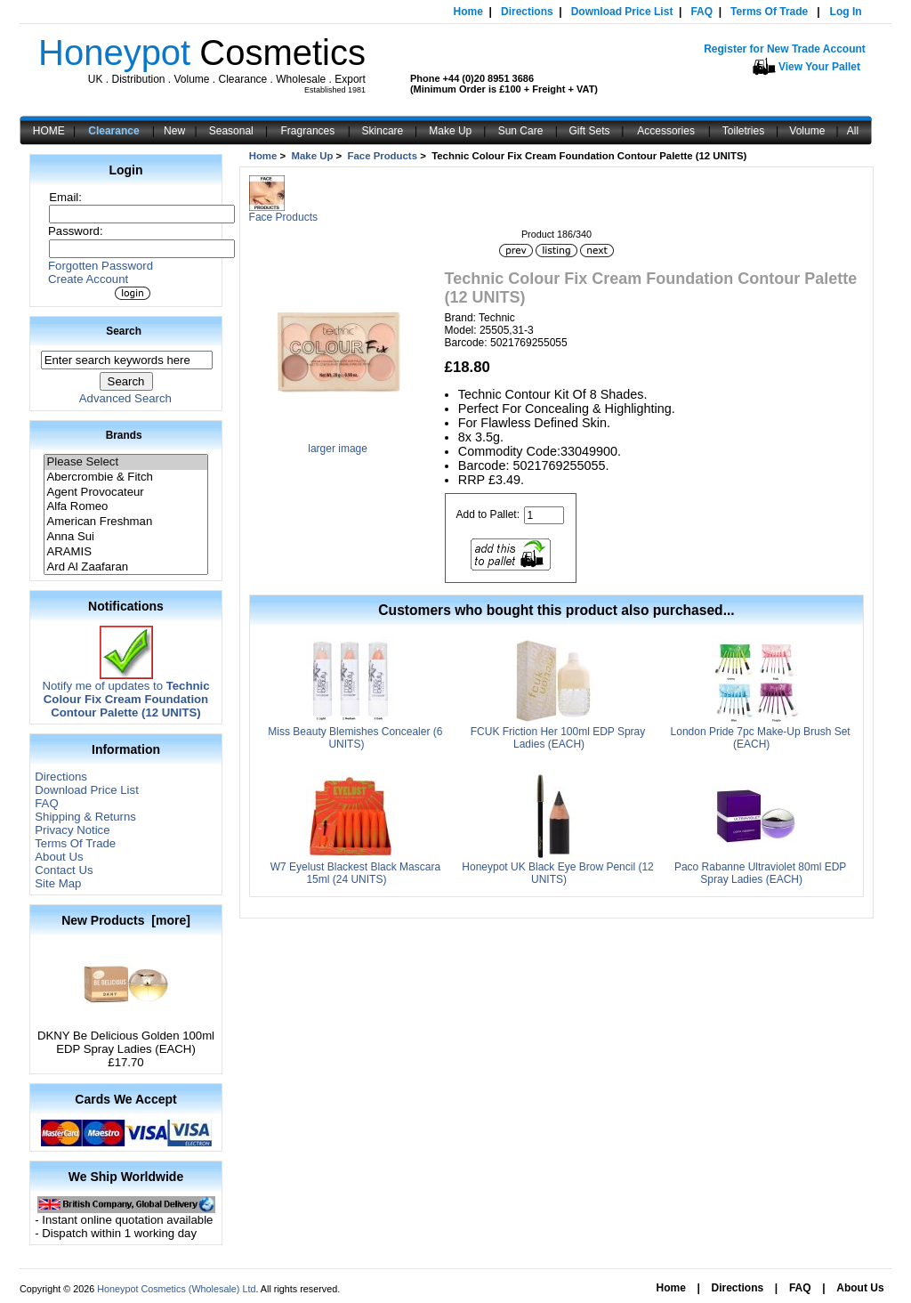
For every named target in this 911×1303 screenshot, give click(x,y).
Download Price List (622, 11)
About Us (59, 856)
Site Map (58, 883)
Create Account (88, 279)
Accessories (666, 131)
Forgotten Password (100, 265)
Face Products (383, 155)
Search (123, 331)
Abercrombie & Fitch (125, 477)
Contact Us (64, 870)
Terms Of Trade (769, 11)
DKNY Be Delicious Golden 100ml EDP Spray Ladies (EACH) (125, 1037)
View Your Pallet (819, 67)
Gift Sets (589, 131)
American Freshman (125, 522)
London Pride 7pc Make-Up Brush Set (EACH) (761, 737)
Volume (807, 131)
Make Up (450, 131)
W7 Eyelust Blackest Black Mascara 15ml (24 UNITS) (355, 873)
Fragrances (308, 131)
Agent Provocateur (125, 492)
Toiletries (743, 131)
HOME (49, 131)
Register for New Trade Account (785, 49)
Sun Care (521, 131)
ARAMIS (125, 552)
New (174, 131)
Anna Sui (125, 537)
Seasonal (231, 131)
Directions (527, 11)
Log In (846, 11)
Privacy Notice (72, 830)
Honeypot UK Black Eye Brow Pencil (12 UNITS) (557, 873)
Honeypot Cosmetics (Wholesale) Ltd (176, 1288)
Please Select (125, 462)
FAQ (701, 11)
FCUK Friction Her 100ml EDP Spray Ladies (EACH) (558, 737)
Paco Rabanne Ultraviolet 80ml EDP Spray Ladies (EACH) (760, 873)
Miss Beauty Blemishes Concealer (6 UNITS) (355, 737)
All (853, 131)
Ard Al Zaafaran (125, 567)
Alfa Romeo (125, 506)
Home (468, 11)
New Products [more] (125, 920)
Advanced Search (125, 398)
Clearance (113, 131)
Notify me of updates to (125, 693)
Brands (124, 435)
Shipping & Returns (85, 816)
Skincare (383, 131)
